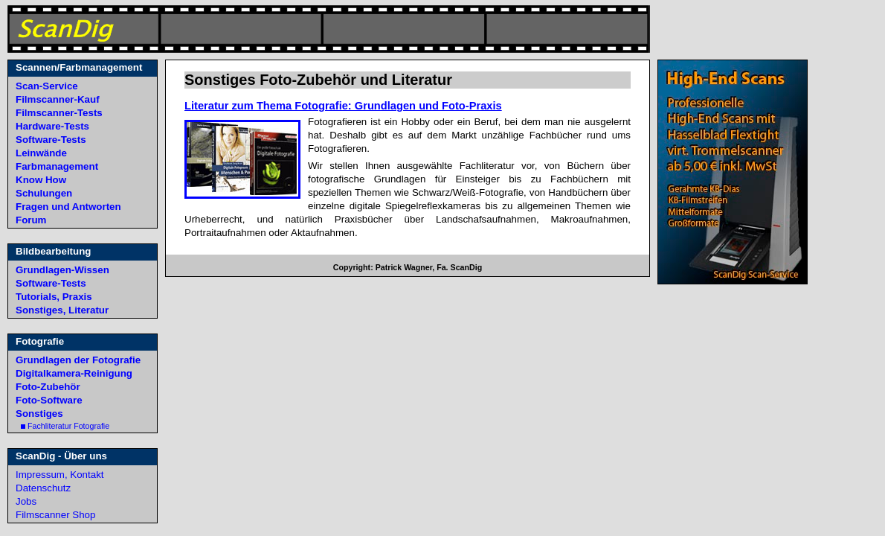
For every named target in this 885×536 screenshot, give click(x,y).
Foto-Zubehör (48, 386)
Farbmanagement (57, 166)
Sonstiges (39, 413)
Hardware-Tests (52, 126)
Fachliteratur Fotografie (65, 425)
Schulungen (44, 193)
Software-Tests (51, 139)
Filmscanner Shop (55, 514)
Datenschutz (43, 488)
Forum (31, 220)
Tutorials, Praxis (54, 296)
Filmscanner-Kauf (58, 99)
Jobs (26, 501)
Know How (41, 179)
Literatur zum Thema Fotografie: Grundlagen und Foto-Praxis (343, 106)
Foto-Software (49, 400)
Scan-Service (47, 86)
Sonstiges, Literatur (62, 310)
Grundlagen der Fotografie (78, 360)
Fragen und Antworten (68, 206)
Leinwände (41, 153)
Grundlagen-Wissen (62, 269)
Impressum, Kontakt (60, 474)
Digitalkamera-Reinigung (74, 373)
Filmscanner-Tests (59, 112)
